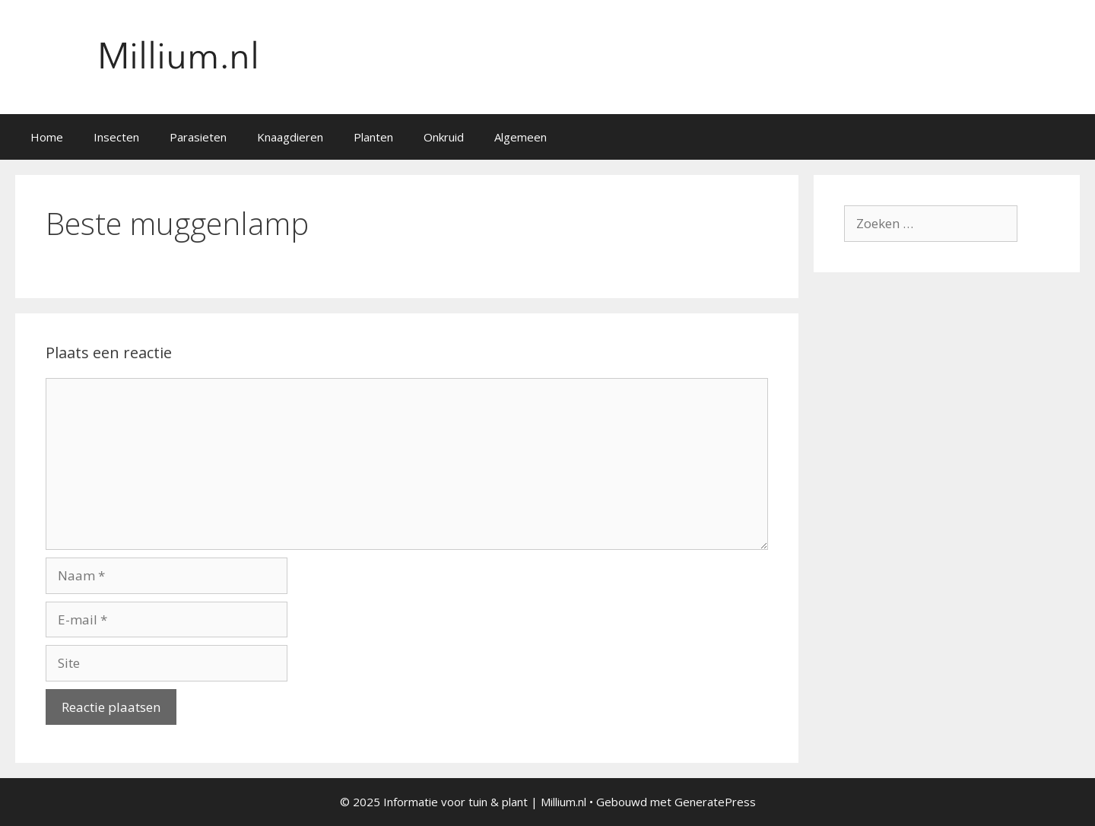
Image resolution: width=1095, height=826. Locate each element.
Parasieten (198, 137)
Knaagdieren (290, 137)
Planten (373, 137)
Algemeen (520, 137)
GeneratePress (715, 801)
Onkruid (444, 137)
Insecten (116, 137)
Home (46, 137)
